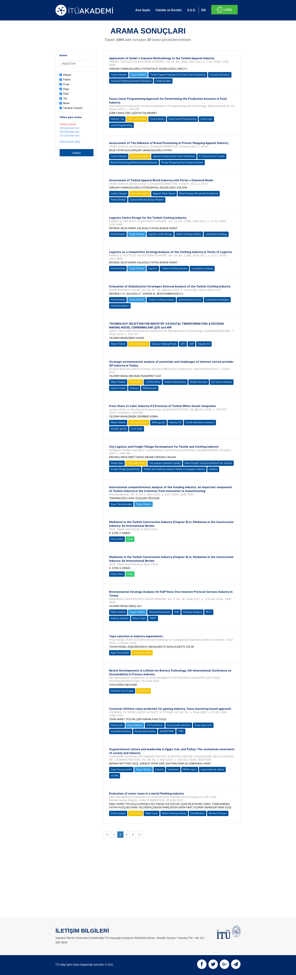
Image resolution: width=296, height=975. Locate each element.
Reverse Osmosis (218, 813)
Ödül (66, 93)
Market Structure (198, 382)
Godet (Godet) (163, 80)
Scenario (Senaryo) (220, 74)
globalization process (189, 299)
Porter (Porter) (118, 199)
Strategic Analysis (192, 612)
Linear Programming (121, 125)
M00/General (150, 388)
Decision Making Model (164, 343)
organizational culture (212, 769)
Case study (136, 428)
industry (159, 769)
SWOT (153, 618)
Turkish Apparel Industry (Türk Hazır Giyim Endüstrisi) (178, 74)
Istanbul (213, 469)
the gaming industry (145, 731)
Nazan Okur (117, 463)
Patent (66, 79)
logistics (152, 268)
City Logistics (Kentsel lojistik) (164, 463)
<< (107, 834)
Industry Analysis (120, 618)
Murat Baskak (118, 234)
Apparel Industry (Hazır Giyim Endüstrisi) (174, 156)
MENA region (190, 769)
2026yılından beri (69, 128)
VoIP (176, 612)
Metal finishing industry (174, 813)
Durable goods (119, 428)
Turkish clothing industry (174, 268)
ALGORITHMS (167, 731)
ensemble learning (121, 731)
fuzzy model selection (178, 725)
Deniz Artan (117, 539)
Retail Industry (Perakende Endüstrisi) (198, 193)
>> (139, 834)
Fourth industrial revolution (200, 422)
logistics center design (160, 234)
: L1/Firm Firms (152, 382)
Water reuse (151, 813)
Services (134, 388)
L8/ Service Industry (221, 382)
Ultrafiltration (197, 813)
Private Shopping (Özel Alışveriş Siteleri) (182, 162)
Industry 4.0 (204, 343)
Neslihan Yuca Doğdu (122, 690)
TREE (181, 731)
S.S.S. (191, 10)
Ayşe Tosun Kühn (120, 652)
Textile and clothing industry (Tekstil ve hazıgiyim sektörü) (174, 469)
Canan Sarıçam (119, 74)
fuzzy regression (203, 725)
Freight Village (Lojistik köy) (125, 469)
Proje (66, 84)
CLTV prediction (154, 725)
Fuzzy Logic (206, 119)
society (114, 775)
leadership (173, 769)
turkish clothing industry (188, 234)
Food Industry (157, 119)
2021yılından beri (69, 135)
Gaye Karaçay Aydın (121, 769)
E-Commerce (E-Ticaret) (212, 156)
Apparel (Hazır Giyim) (164, 193)
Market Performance (175, 382)
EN (203, 10)
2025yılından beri (69, 131)
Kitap (66, 89)
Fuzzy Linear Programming (182, 119)
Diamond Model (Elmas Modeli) (147, 199)
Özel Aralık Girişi (69, 141)
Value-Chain (139, 618)
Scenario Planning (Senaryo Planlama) (131, 80)
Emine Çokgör (118, 813)
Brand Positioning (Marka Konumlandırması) (134, 162)
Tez (65, 98)
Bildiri (66, 103)
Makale (67, 74)
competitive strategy (216, 234)
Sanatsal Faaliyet (72, 108)
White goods (158, 422)
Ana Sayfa (142, 10)
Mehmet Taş (117, 119)
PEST (209, 612)
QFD (183, 343)
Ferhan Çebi (117, 725)
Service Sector (118, 388)
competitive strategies (217, 299)
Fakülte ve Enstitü (168, 10)
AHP (191, 343)
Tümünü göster (67, 124)
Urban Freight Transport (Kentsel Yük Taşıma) (208, 463)
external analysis (120, 305)
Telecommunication (159, 612)
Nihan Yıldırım (118, 343)
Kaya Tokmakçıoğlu (121, 504)
